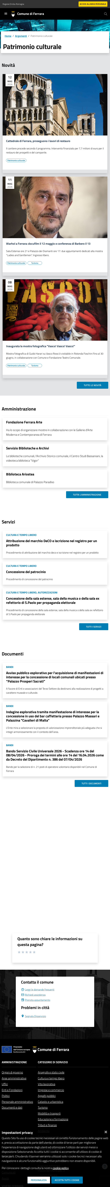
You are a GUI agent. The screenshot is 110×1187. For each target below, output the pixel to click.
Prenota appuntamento (35, 1000)
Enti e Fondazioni (12, 1090)
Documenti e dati (12, 1107)
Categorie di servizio (53, 1062)
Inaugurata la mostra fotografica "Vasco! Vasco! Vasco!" (40, 346)
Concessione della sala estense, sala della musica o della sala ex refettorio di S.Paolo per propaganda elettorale (52, 600)
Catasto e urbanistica (50, 1101)
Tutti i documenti (91, 783)
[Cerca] (105, 14)
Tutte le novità (92, 385)
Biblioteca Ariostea (20, 474)
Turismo (43, 1107)
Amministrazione (14, 1062)
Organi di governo (12, 1072)
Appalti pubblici (47, 1095)
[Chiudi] (106, 1131)
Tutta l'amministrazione (87, 494)
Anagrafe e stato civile (51, 1072)
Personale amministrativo (17, 1101)
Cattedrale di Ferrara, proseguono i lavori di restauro (38, 141)
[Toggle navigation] (6, 13)
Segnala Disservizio (33, 1016)
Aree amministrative (14, 1078)
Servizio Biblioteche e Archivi (27, 448)
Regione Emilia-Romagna (13, 3)
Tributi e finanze (47, 1125)
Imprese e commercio (51, 1090)
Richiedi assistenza (33, 995)
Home (8, 36)
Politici (6, 1095)
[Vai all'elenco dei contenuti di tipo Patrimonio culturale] (16, 160)
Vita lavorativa (46, 1084)
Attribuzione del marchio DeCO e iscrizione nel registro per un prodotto (51, 543)
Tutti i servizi (93, 626)
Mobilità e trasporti (49, 1113)
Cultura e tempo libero (51, 1078)
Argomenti (21, 36)
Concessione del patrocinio (26, 571)
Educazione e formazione (53, 1119)
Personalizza (39, 1180)
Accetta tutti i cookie (67, 1180)
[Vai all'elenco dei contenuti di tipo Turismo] (35, 263)
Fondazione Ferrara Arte (24, 422)
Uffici (5, 1084)
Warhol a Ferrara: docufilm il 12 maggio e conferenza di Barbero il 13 (48, 244)
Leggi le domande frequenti (37, 990)
